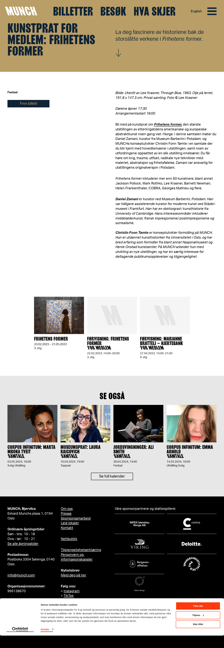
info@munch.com (21, 575)
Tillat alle (198, 618)
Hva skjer (154, 11)
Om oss (67, 508)
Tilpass (198, 627)
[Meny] (212, 11)
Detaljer (45, 641)
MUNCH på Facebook (80, 605)
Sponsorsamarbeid (76, 518)
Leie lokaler (70, 523)
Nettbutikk (69, 539)
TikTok (69, 595)
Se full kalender (112, 479)
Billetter (73, 11)
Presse (66, 513)
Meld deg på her (73, 575)
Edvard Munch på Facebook (85, 610)
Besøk (113, 11)
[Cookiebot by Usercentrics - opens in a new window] (20, 642)
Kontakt (67, 528)
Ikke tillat (198, 636)
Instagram (71, 591)
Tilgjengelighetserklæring (81, 550)
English (196, 11)
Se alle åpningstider (22, 543)
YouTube (70, 600)
